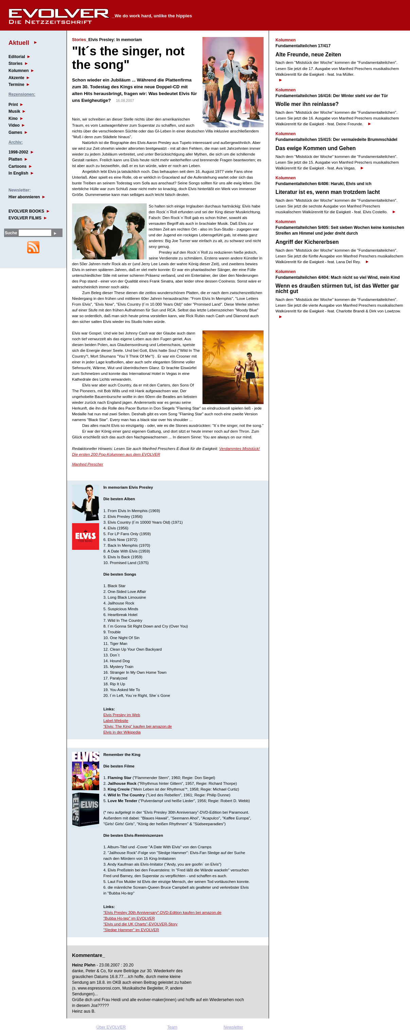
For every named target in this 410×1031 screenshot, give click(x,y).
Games (15, 132)
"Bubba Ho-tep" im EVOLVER (129, 918)
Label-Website (115, 721)
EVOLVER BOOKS (26, 211)
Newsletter (233, 1027)
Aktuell (18, 42)
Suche (11, 233)
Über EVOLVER (111, 1027)
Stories (15, 63)
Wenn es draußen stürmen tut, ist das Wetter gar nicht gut (337, 288)
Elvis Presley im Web (121, 715)
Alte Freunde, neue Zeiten (308, 54)
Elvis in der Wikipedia (122, 732)
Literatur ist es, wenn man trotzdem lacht (327, 192)
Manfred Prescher (87, 464)
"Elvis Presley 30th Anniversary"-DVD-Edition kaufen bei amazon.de (162, 912)
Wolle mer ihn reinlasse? (307, 104)
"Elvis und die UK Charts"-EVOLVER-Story (140, 924)
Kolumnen (18, 70)
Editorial (16, 56)
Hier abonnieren (24, 197)
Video (14, 125)
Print (13, 104)
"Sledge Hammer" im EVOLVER (131, 930)
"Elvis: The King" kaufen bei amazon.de (137, 726)
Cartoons (17, 166)
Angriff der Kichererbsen (307, 242)
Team (172, 1027)
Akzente (16, 77)
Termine (16, 84)
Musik (14, 111)
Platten (15, 159)
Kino (13, 118)
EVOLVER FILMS (24, 218)
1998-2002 (18, 152)
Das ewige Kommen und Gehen (315, 148)
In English (18, 173)
